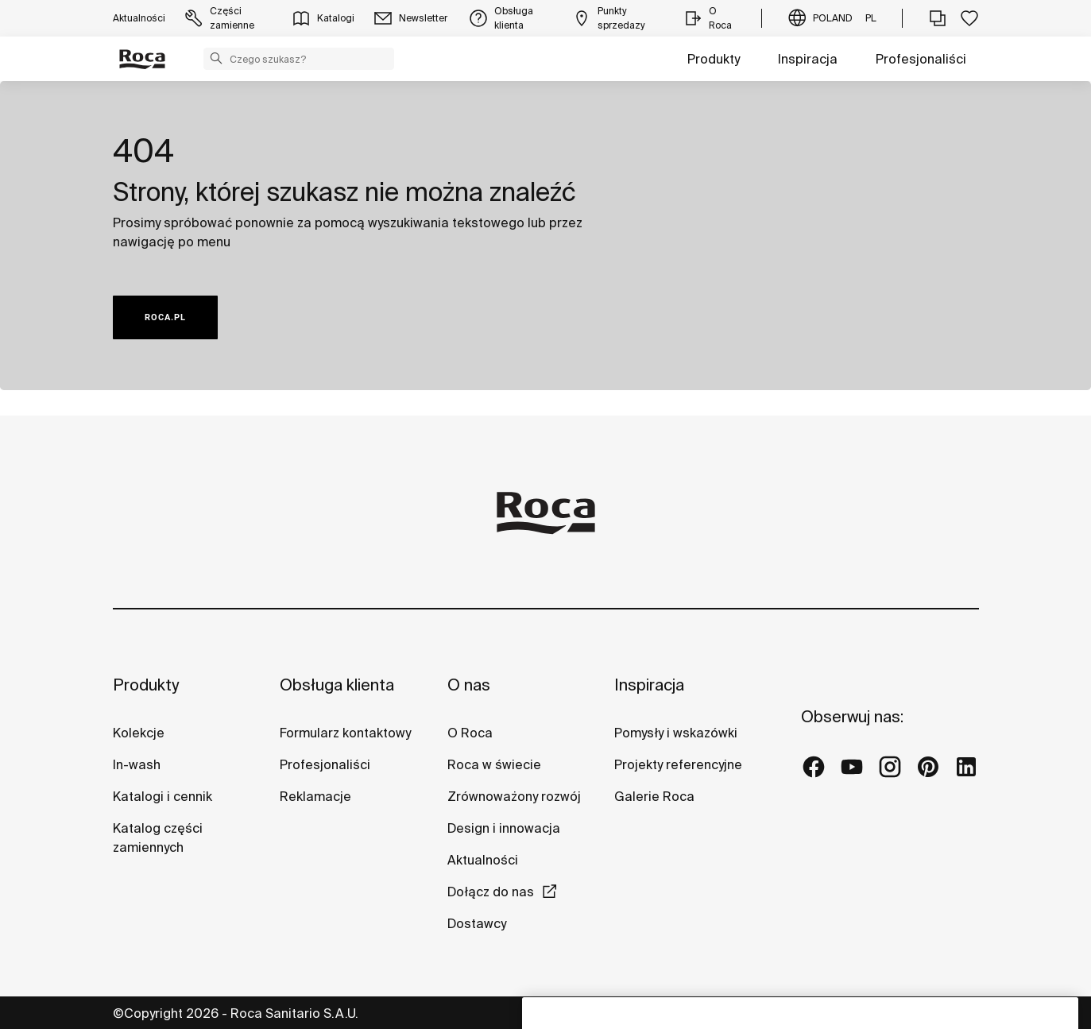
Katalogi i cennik (162, 796)
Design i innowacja (503, 828)
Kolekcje (138, 732)
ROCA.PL (165, 317)
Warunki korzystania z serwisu (775, 1012)
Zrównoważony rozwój (514, 796)
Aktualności (482, 860)
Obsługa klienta (337, 684)
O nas (468, 684)
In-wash (137, 764)
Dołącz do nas (490, 891)
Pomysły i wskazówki (675, 732)
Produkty (713, 59)
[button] (216, 58)
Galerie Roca (654, 796)
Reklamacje (315, 796)
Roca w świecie (494, 764)
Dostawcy (476, 923)
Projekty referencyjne (678, 764)
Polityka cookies (928, 1012)
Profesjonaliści (921, 59)
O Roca (470, 732)
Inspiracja (808, 59)
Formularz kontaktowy (345, 732)
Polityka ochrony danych (601, 1012)
